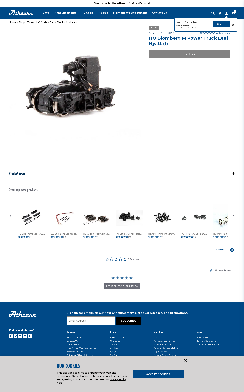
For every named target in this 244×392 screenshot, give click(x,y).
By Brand (114, 344)
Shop (22, 22)
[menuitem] (49, 13)
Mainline (159, 332)
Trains (30, 22)
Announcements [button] (65, 12)
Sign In (221, 24)
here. (194, 27)
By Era (113, 355)
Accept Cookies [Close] (158, 374)
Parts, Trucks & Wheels (63, 22)
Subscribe (128, 320)
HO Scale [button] (87, 12)
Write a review (223, 32)
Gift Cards (115, 341)
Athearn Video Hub (163, 344)
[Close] (185, 361)
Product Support (75, 337)
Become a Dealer (75, 351)
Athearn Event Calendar (165, 355)
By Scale (114, 348)
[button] (10, 215)
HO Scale (41, 22)
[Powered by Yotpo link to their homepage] (225, 250)
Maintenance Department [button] (130, 12)
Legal (200, 332)
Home (12, 22)
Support (71, 332)
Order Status (73, 344)
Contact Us (72, 341)
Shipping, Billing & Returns (80, 355)
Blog (156, 337)
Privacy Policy (204, 337)
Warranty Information (208, 344)
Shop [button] (46, 12)
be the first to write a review (122, 286)
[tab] (220, 270)
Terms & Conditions (206, 341)
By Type (114, 351)
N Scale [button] (103, 12)
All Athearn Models (119, 337)
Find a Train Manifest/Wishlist (81, 348)
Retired (189, 53)
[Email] (91, 320)
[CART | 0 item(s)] (233, 13)
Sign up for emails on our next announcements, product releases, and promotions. (127, 313)
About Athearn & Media (165, 341)
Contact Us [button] (159, 12)
